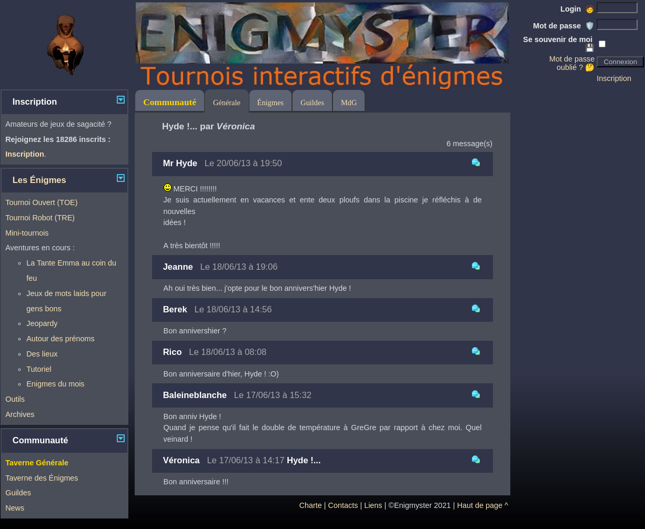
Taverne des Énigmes (41, 478)
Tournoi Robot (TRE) (40, 217)
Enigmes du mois (55, 384)
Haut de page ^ (482, 505)
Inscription (614, 78)
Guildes (18, 493)
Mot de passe (563, 26)
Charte (310, 505)
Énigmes (270, 102)
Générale (226, 102)
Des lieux (41, 354)
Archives (19, 414)
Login (577, 9)
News (14, 508)
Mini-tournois (26, 233)
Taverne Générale (36, 463)
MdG (349, 102)
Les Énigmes (39, 180)
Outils (15, 399)
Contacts (343, 505)
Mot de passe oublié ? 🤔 (571, 63)
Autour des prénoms (60, 338)
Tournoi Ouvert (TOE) (41, 202)
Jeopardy (41, 323)
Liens (373, 505)
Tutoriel (38, 369)
